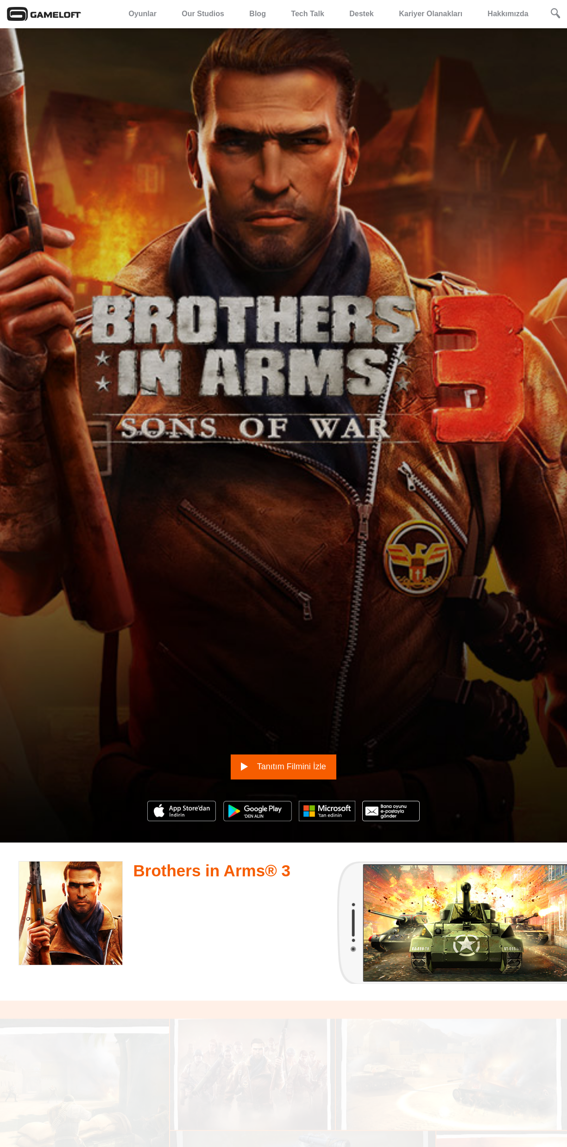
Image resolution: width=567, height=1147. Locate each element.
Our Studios (203, 14)
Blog (257, 14)
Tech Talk (307, 14)
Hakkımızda (508, 14)
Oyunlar (142, 14)
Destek (361, 14)
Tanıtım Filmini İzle (283, 728)
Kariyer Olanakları (430, 14)
